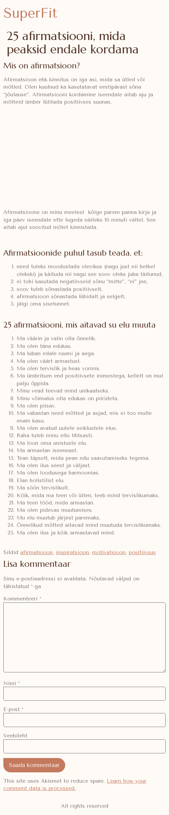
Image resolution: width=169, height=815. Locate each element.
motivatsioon (108, 552)
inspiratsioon (72, 552)
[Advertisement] (84, 157)
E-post (13, 709)
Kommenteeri (22, 598)
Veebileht (15, 735)
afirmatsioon (36, 552)
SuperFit (30, 13)
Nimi (11, 683)
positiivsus (142, 552)
